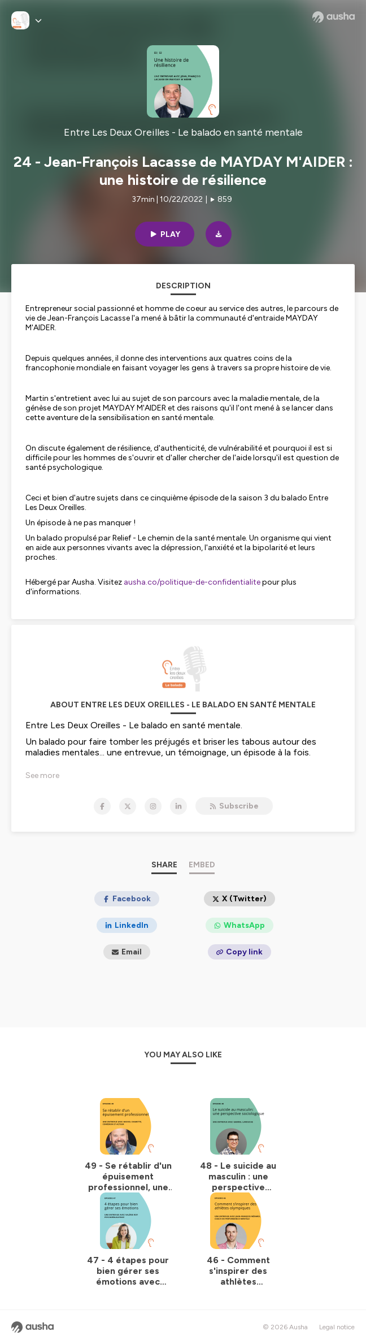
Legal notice (337, 1327)
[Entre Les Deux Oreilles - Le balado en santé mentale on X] (127, 806)
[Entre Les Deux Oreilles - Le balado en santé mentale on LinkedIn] (178, 806)
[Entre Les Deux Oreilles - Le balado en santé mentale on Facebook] (102, 806)
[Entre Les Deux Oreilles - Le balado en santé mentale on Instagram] (153, 806)
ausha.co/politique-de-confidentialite (192, 582)
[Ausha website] (333, 17)
